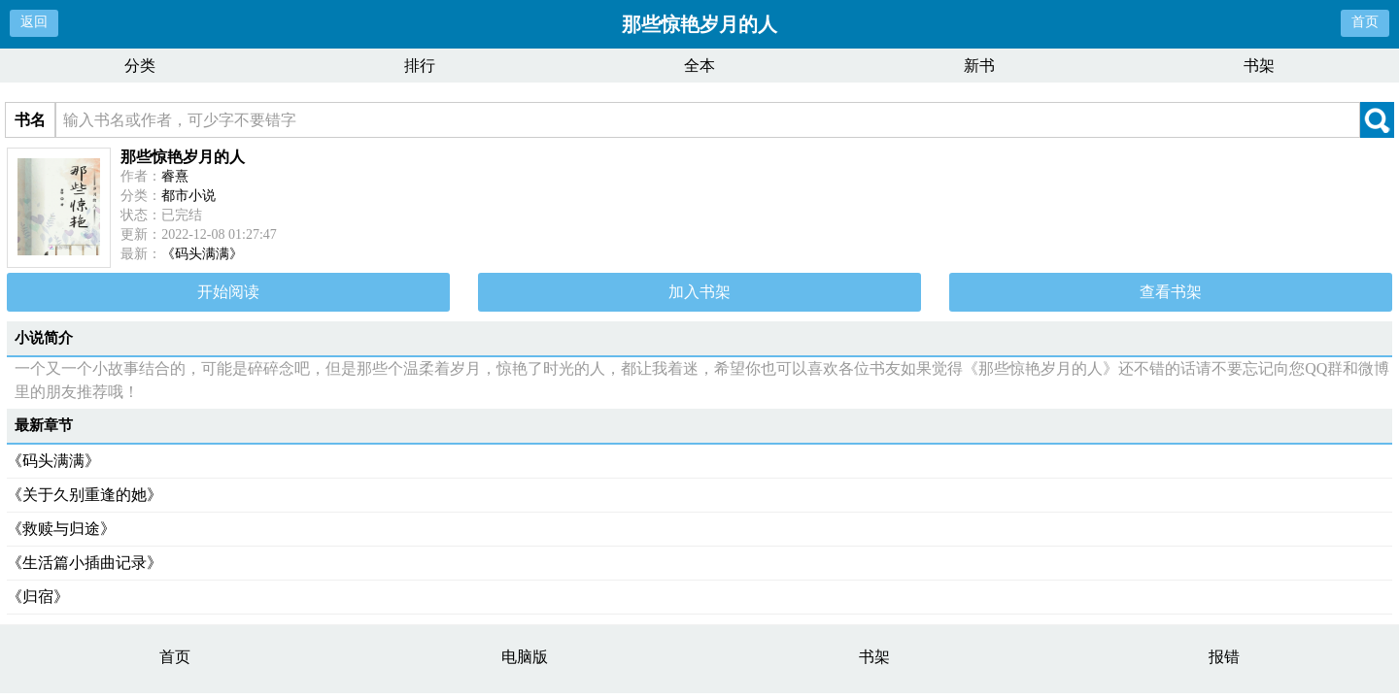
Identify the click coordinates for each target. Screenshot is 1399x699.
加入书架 (699, 291)
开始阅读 (228, 291)
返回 (34, 22)
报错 (1224, 657)
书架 (1259, 65)
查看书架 (1171, 291)
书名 (30, 120)
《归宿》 (38, 596)
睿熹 (174, 176)
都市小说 (188, 195)
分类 (139, 65)
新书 (979, 65)
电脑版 (524, 657)
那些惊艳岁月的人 (182, 157)
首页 (1365, 22)
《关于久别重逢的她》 (84, 494)
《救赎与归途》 (61, 528)
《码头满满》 (202, 254)
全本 (699, 65)
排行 (419, 65)
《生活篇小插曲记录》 (84, 562)
